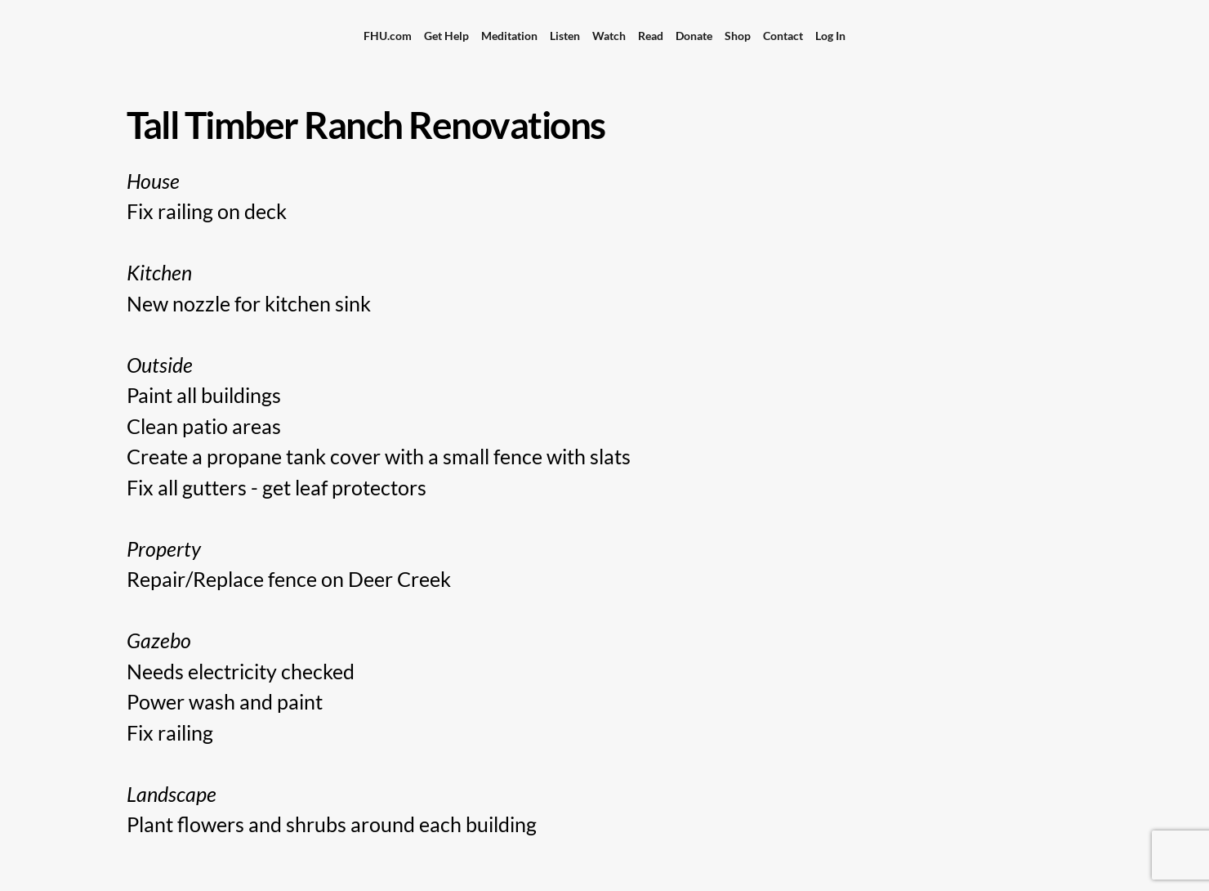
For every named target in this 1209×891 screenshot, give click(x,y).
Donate (694, 36)
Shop (738, 36)
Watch (609, 36)
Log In (830, 36)
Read (650, 36)
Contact (783, 36)
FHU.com (388, 36)
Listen (565, 36)
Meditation (509, 36)
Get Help (446, 36)
